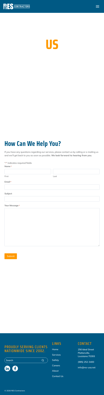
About (55, 370)
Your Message (12, 205)
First (6, 176)
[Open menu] (97, 6)
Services (56, 354)
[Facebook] (15, 368)
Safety (55, 359)
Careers (56, 365)
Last (55, 176)
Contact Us (57, 375)
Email (7, 181)
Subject (8, 193)
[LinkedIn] (7, 368)
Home (55, 349)
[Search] (26, 360)
